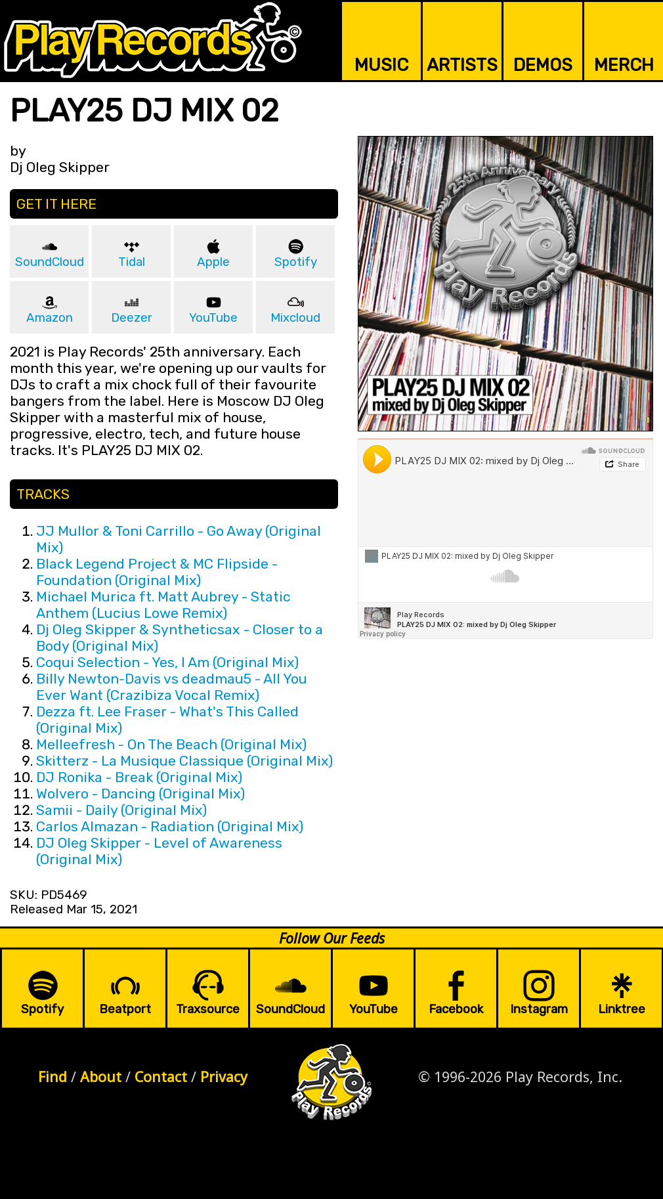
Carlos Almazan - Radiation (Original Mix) (169, 826)
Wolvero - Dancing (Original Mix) (140, 793)
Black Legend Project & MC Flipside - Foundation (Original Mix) (157, 572)
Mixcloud (295, 318)
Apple (213, 262)
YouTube (213, 318)
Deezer (131, 318)
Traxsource (208, 1009)
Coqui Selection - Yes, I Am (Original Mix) (167, 662)
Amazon (49, 318)
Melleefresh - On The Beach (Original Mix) (171, 744)
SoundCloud (49, 262)
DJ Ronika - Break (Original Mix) (139, 777)
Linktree (621, 1009)
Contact (161, 1076)
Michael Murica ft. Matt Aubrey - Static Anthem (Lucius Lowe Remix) (163, 604)
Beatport (125, 1009)
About (100, 1076)
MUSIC (381, 65)
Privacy (223, 1076)
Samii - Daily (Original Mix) (121, 810)
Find (52, 1076)
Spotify (295, 262)
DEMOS (542, 65)
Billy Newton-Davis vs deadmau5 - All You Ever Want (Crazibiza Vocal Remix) (171, 686)
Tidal (131, 262)
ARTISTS (462, 65)
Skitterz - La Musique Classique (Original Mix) (184, 760)
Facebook (456, 1009)
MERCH (624, 65)
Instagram (539, 1009)
